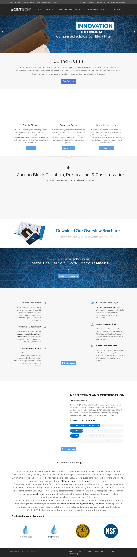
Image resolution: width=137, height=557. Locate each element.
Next (134, 32)
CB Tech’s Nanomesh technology (108, 307)
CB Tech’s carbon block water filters (78, 481)
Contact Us (100, 2)
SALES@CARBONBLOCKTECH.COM (47, 2)
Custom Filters (16, 2)
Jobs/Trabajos (74, 554)
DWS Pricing (111, 2)
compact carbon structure (42, 494)
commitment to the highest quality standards (82, 503)
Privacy (91, 2)
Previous (2, 32)
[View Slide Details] (68, 33)
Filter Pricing (121, 2)
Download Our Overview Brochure (88, 230)
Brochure (83, 2)
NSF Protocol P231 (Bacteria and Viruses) (98, 415)
